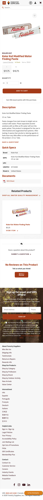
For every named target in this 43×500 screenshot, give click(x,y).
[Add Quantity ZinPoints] (20, 83)
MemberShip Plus (8, 455)
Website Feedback (9, 475)
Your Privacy (6, 436)
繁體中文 (5, 418)
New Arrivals (7, 381)
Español (5, 396)
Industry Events (8, 472)
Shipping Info (7, 353)
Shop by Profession (9, 372)
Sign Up (22, 317)
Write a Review (21, 274)
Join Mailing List (8, 442)
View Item (12, 231)
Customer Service (8, 466)
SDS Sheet (10, 181)
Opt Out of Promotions (10, 445)
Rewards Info (7, 362)
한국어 (4, 421)
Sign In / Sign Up (8, 429)
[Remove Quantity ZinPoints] (3, 83)
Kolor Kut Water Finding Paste (18, 225)
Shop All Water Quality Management (21, 195)
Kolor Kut (7, 53)
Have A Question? (10, 142)
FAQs (4, 448)
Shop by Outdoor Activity (11, 378)
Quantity (6, 78)
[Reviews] (7, 62)
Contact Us (6, 463)
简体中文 (5, 415)
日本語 (4, 412)
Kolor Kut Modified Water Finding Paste (17, 57)
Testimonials (6, 356)
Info (3, 393)
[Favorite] (34, 15)
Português (6, 399)
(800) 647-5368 (11, 493)
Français (5, 402)
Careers (5, 469)
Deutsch (5, 405)
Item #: (26, 62)
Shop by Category (8, 369)
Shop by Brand (7, 375)
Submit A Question (21, 254)
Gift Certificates (8, 452)
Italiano (5, 409)
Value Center (7, 385)
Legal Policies (7, 432)
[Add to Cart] (22, 91)
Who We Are (6, 349)
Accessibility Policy (9, 439)
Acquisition (6, 479)
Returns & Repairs (8, 359)
